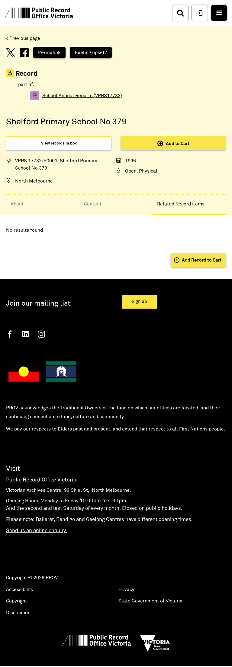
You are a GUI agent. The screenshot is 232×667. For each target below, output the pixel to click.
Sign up (139, 301)
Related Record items (181, 204)
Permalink (49, 52)
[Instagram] (41, 334)
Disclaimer (18, 612)
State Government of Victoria (150, 601)
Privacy (126, 589)
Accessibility (20, 589)
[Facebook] (9, 334)
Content (93, 204)
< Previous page (23, 38)
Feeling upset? (91, 52)
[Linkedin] (25, 334)
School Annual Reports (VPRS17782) (82, 95)
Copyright (16, 601)
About (17, 204)
